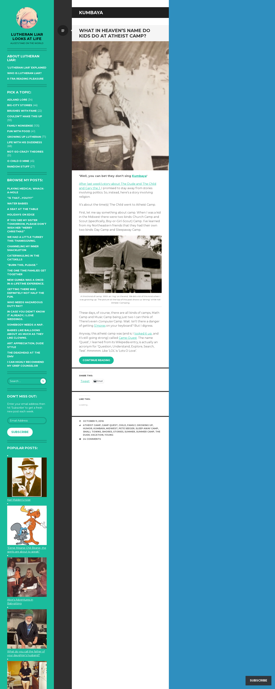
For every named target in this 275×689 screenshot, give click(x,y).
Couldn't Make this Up (24, 116)
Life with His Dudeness (24, 142)
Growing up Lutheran (24, 136)
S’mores (99, 325)
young (109, 435)
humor (87, 428)
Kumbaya (139, 176)
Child (122, 425)
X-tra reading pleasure (25, 78)
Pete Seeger (127, 428)
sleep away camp (147, 428)
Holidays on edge (20, 214)
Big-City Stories (19, 105)
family (131, 425)
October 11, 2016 (93, 421)
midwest (112, 428)
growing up (145, 425)
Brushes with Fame (22, 110)
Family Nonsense (20, 125)
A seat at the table (22, 209)
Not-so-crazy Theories (25, 151)
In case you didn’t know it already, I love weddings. (26, 315)
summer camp (145, 431)
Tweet (85, 381)
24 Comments (92, 439)
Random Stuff (18, 166)
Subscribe (20, 432)
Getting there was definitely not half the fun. (25, 293)
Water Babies (17, 203)
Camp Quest (128, 338)
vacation (97, 435)
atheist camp (92, 425)
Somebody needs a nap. (25, 324)
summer (129, 431)
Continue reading (96, 360)
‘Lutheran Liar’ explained (26, 67)
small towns (92, 431)
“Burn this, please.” (22, 265)
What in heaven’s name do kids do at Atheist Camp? (114, 33)
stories (118, 431)
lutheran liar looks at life (27, 36)
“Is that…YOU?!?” (20, 198)
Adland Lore (17, 99)
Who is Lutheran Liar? (24, 73)
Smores (107, 431)
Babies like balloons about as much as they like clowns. (25, 334)
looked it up (143, 333)
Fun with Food (18, 131)
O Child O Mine (18, 161)
